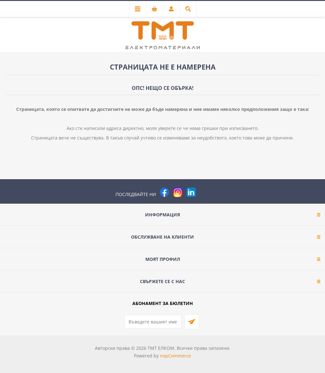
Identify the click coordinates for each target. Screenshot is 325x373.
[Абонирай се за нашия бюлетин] (153, 322)
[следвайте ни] (191, 192)
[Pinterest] (204, 192)
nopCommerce (175, 356)
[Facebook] (164, 192)
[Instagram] (178, 192)
